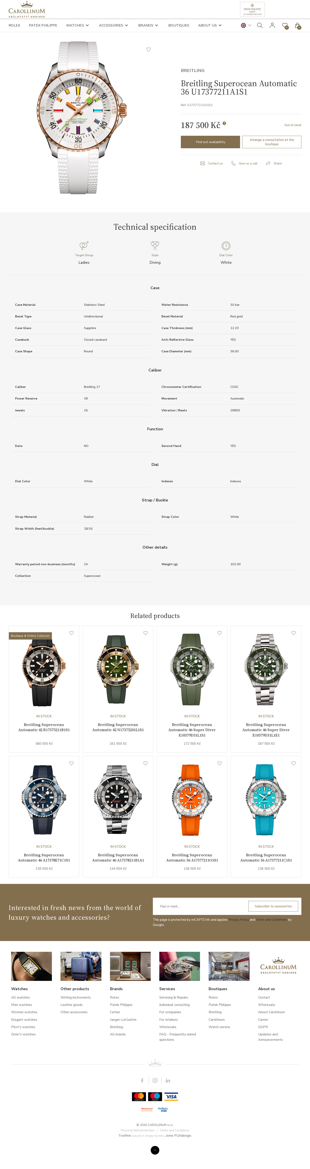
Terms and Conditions (271, 941)
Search (260, 28)
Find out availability (210, 157)
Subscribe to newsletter (272, 927)
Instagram (155, 1101)
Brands (145, 28)
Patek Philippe (43, 28)
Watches (75, 28)
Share (279, 178)
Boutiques (178, 28)
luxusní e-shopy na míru (148, 1157)
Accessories (111, 28)
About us (207, 28)
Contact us (214, 178)
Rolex (14, 28)
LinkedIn (167, 1101)
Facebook (142, 1101)
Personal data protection (137, 1151)
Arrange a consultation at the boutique (272, 157)
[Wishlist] (71, 653)
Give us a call (249, 178)
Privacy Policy (239, 941)
